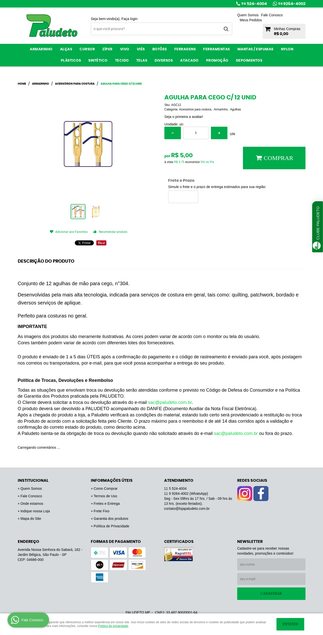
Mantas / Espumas (255, 49)
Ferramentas (216, 49)
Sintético (98, 60)
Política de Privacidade (111, 526)
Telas (141, 60)
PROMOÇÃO (217, 60)
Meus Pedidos (251, 20)
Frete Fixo (101, 511)
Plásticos (71, 60)
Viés (141, 49)
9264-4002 (291, 4)
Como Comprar (106, 489)
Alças (66, 49)
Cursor (87, 49)
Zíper (107, 49)
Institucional (33, 481)
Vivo (124, 49)
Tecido (122, 60)
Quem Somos (248, 15)
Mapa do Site (31, 519)
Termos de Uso (105, 496)
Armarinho (41, 49)
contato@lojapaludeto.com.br (187, 509)
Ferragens (185, 49)
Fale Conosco (272, 15)
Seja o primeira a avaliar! (183, 117)
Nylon (287, 49)
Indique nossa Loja (35, 511)
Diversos (164, 60)
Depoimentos (249, 60)
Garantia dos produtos (111, 519)
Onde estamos (32, 504)
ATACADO (189, 60)
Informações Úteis (112, 481)
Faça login (129, 19)
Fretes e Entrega (107, 504)
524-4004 (254, 4)
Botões (159, 49)
